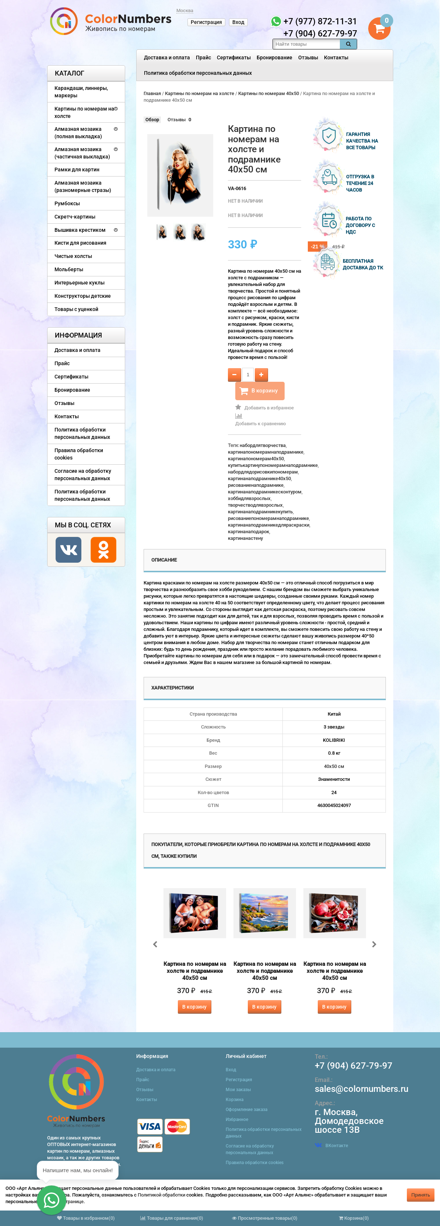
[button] (51, 1200)
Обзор (152, 119)
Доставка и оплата (167, 57)
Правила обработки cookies (78, 454)
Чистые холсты (73, 256)
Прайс (203, 57)
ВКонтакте (331, 1145)
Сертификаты (234, 57)
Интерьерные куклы (79, 283)
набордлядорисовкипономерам (263, 472)
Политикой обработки (161, 1195)
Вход (238, 22)
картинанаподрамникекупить (260, 511)
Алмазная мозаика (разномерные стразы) (82, 186)
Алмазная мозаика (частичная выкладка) (82, 153)
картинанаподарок (248, 531)
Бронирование (274, 57)
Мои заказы (238, 1089)
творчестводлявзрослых (255, 505)
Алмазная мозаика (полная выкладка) (78, 132)
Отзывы (308, 57)
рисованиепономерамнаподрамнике (268, 518)
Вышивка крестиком (80, 230)
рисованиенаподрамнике (256, 485)
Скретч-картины (74, 217)
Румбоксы (67, 203)
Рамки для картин (76, 169)
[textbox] (306, 44)
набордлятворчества (263, 445)
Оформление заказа (246, 1109)
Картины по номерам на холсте (84, 112)
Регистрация (206, 22)
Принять (420, 1195)
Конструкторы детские (82, 296)
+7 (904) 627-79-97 (354, 1066)
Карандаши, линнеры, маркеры (81, 91)
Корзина (234, 1099)
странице (73, 1201)
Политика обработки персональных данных (198, 73)
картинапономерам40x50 (256, 458)
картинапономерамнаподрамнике (265, 452)
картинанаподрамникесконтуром (265, 492)
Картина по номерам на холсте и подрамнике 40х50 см (194, 971)
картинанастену (245, 538)
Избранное (237, 1119)
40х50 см (334, 766)
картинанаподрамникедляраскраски (268, 525)
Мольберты (68, 269)
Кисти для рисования (80, 243)
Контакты (336, 57)
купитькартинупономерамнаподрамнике (273, 465)
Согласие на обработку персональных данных (82, 474)
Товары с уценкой (76, 309)
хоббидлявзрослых (249, 498)
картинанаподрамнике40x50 (259, 478)
